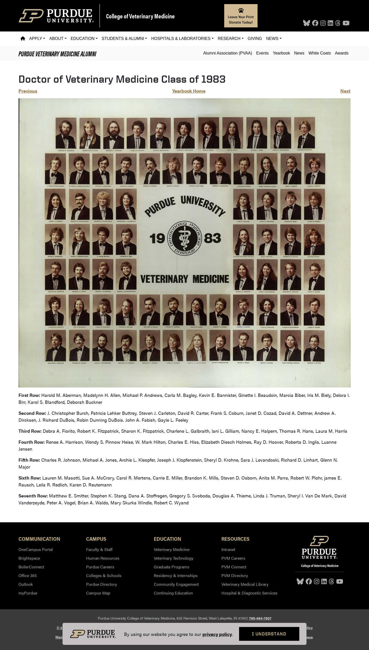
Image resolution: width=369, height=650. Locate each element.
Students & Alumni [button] (123, 38)
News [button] (272, 38)
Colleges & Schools (103, 575)
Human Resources (102, 558)
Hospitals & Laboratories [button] (180, 38)
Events (262, 53)
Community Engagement (176, 584)
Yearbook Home (189, 91)
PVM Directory (234, 575)
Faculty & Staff (99, 549)
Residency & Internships (176, 575)
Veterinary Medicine (171, 549)
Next (345, 91)
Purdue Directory (101, 584)
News (299, 53)
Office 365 (27, 575)
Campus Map (98, 593)
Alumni (57, 53)
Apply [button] (35, 38)
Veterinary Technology (173, 558)
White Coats (320, 53)
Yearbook (281, 53)
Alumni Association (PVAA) (227, 53)
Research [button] (229, 38)
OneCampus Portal (35, 549)
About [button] (56, 38)
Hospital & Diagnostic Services (249, 593)
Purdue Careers (100, 567)
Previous (27, 91)
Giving (255, 38)
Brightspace (29, 558)
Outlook (25, 584)
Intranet (228, 549)
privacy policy (217, 634)
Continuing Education (173, 593)
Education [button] (83, 38)
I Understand (269, 633)
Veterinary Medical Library (245, 584)
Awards (341, 53)
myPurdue (27, 593)
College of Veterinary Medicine (140, 16)
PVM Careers (233, 558)
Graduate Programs (171, 567)
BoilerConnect (31, 567)
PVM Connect (233, 567)
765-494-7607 (260, 618)
